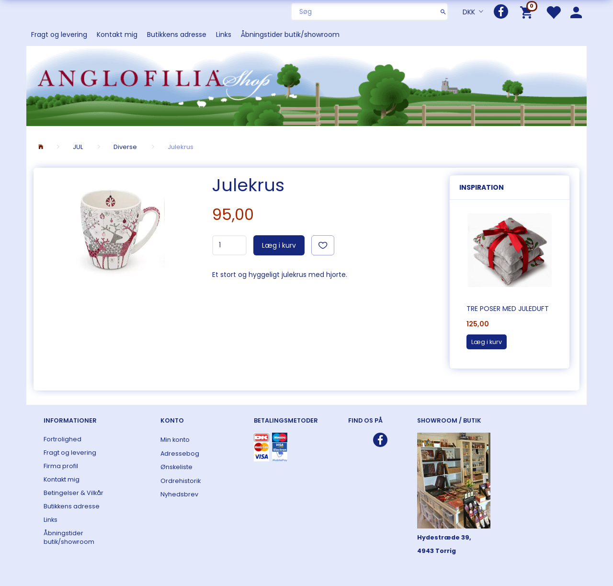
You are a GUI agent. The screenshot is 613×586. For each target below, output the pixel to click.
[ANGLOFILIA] (306, 85)
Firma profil (61, 466)
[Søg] (443, 11)
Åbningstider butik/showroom (290, 34)
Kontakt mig (117, 34)
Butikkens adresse (176, 34)
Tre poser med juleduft (507, 308)
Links (223, 34)
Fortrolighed (62, 439)
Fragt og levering (59, 34)
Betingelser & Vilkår (73, 493)
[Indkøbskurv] (528, 11)
